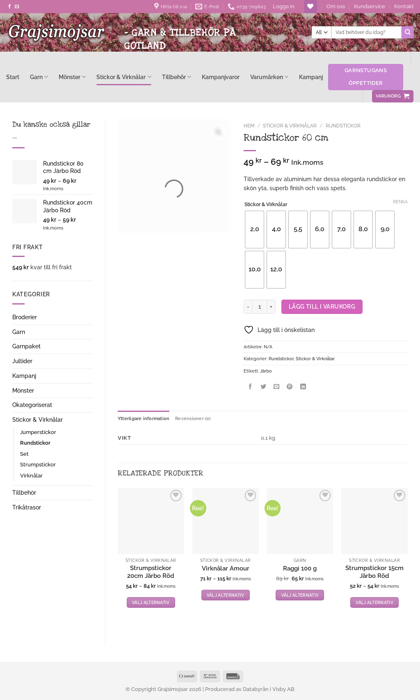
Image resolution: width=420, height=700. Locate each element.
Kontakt (404, 6)
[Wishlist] (310, 6)
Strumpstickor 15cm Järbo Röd (374, 572)
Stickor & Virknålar (123, 77)
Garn (39, 77)
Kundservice (369, 6)
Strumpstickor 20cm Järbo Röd (150, 572)
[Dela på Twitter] (263, 387)
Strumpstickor (38, 464)
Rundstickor (35, 443)
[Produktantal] (259, 307)
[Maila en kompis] (277, 387)
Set (24, 454)
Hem (249, 126)
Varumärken (269, 77)
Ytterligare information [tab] (143, 418)
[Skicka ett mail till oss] (17, 6)
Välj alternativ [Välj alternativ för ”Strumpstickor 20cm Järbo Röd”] (151, 602)
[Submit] (408, 32)
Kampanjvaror (221, 77)
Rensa (400, 202)
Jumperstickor (38, 432)
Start (12, 77)
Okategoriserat (32, 405)
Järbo (266, 371)
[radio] (254, 229)
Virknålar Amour (225, 568)
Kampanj (311, 77)
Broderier (24, 317)
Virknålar (31, 476)
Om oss (335, 6)
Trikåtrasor (26, 507)
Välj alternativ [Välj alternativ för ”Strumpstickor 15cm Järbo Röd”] (374, 602)
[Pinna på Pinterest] (290, 387)
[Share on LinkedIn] (303, 387)
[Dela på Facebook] (250, 387)
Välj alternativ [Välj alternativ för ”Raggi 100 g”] (300, 595)
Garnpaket (26, 346)
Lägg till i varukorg (322, 306)
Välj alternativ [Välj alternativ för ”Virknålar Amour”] (225, 595)
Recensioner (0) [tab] (192, 418)
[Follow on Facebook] (9, 6)
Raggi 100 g (300, 568)
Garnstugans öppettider (366, 76)
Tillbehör (176, 77)
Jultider (22, 361)
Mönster (72, 77)
